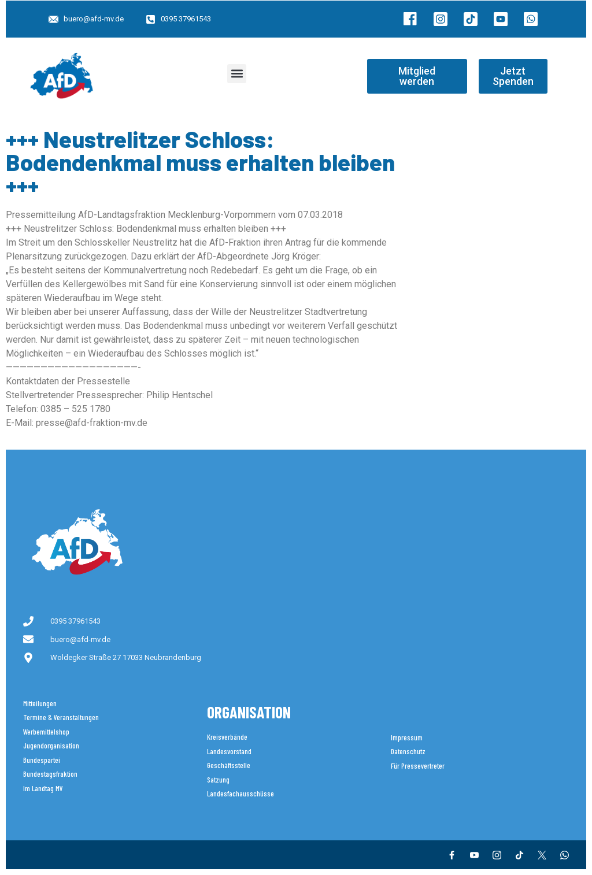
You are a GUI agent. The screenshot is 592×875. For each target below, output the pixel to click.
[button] (236, 73)
